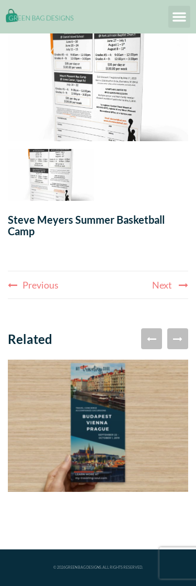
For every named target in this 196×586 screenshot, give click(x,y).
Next (170, 285)
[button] (179, 17)
